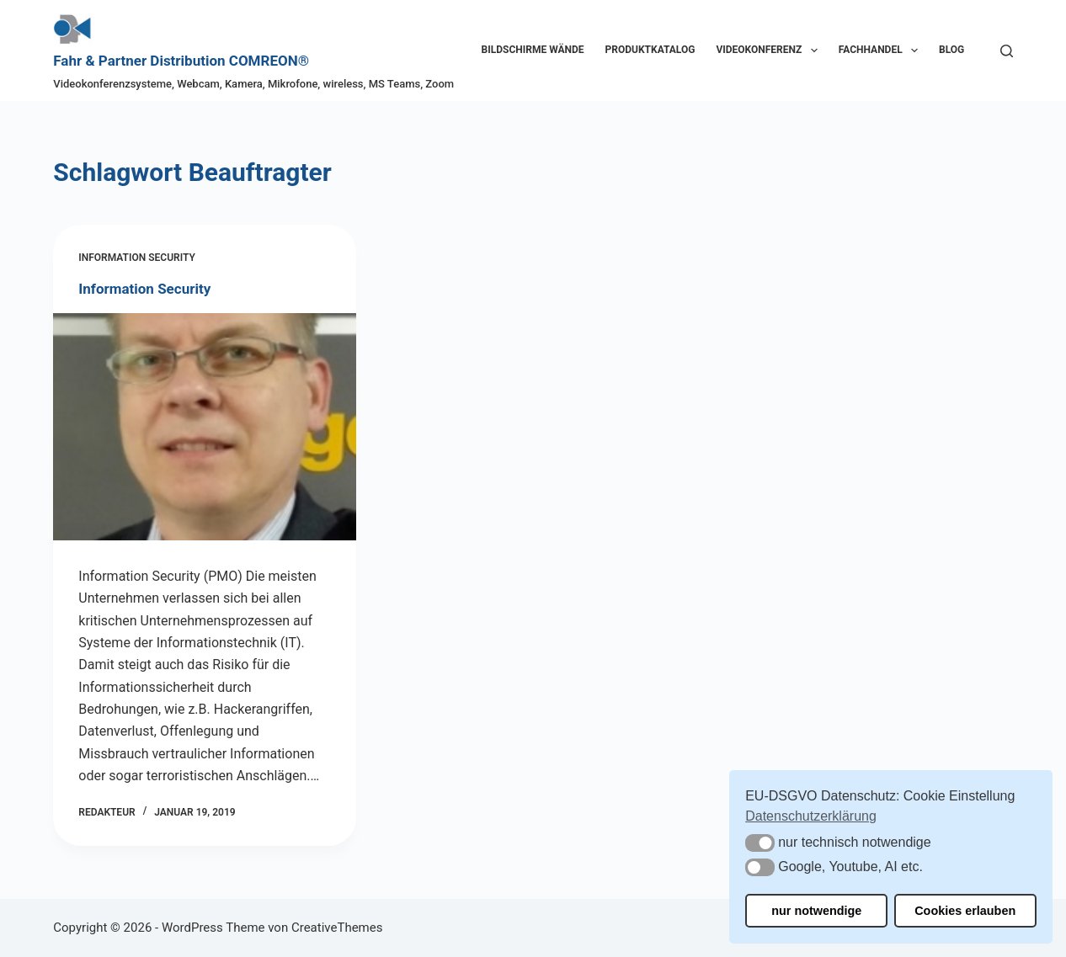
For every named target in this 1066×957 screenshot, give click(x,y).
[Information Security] (204, 426)
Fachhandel (882, 50)
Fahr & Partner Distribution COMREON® (181, 60)
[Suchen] (1006, 51)
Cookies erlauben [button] (964, 910)
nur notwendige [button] (816, 910)
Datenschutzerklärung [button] (811, 816)
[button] (760, 843)
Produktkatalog (650, 50)
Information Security (136, 257)
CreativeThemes (337, 927)
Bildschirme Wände (533, 50)
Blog (951, 50)
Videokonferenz (769, 50)
